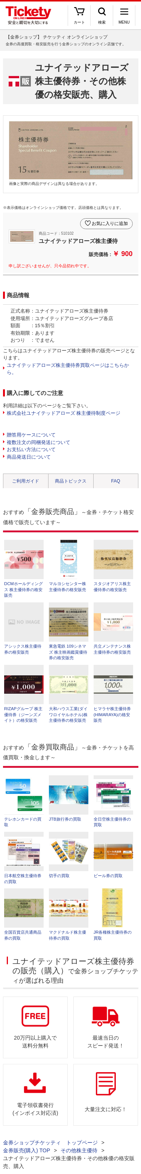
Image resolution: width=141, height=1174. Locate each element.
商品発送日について (29, 457)
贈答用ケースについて (31, 435)
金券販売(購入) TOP (26, 1150)
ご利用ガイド (25, 481)
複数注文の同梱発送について (38, 442)
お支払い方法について (31, 449)
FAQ (115, 481)
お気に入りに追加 (110, 223)
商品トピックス (70, 481)
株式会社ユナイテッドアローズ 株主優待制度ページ (64, 413)
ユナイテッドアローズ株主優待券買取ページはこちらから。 (68, 368)
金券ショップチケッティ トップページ (50, 1143)
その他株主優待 (79, 1150)
